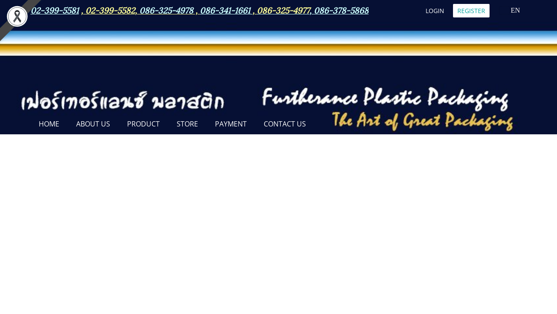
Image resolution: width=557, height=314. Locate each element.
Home (49, 124)
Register (471, 11)
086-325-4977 (283, 9)
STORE (187, 124)
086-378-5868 (341, 9)
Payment (231, 124)
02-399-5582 (110, 9)
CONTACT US (285, 124)
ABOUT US (93, 124)
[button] (322, 124)
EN (510, 10)
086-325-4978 (166, 9)
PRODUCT (143, 124)
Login (435, 11)
